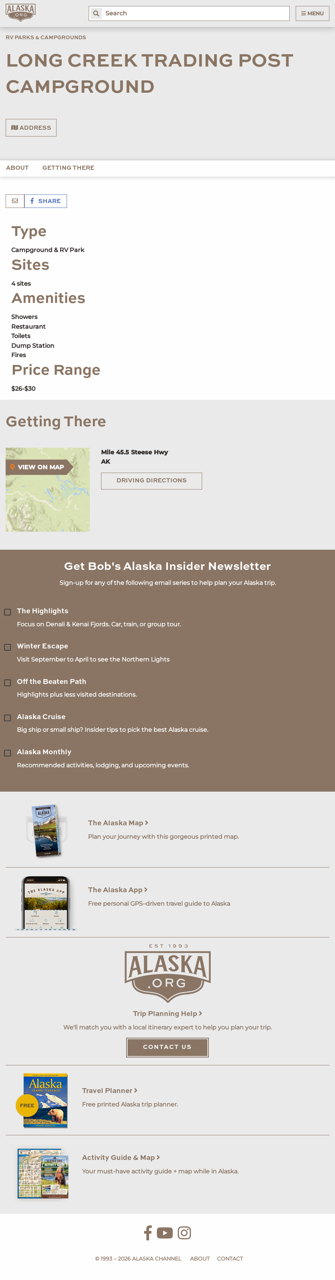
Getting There (68, 168)
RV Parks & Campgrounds (46, 37)
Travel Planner (110, 1091)
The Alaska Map (118, 823)
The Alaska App (118, 890)
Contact (230, 1258)
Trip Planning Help (167, 1013)
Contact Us (167, 1047)
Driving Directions (151, 481)
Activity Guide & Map (121, 1157)
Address (31, 128)
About (17, 168)
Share (46, 202)
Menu (312, 13)
